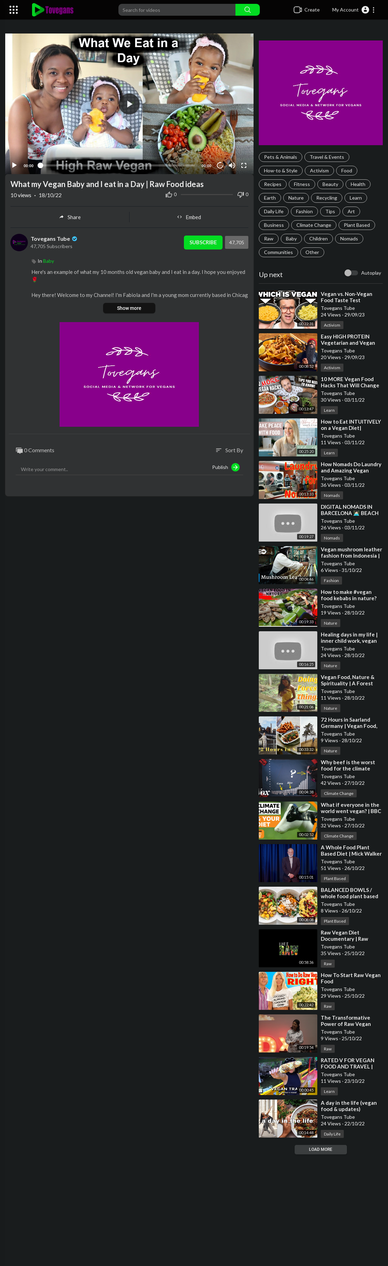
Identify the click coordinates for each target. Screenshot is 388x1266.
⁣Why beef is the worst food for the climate (348, 765)
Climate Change (313, 225)
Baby (291, 238)
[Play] (14, 164)
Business (274, 225)
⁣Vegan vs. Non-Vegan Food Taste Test (346, 297)
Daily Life (274, 211)
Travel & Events (327, 157)
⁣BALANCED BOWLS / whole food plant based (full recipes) (349, 896)
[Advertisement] (194, 1210)
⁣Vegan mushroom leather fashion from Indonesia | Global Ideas (351, 555)
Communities (278, 252)
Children (318, 238)
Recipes (272, 184)
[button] (354, 10)
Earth (270, 198)
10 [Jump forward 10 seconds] (220, 164)
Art (351, 211)
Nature (296, 198)
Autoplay (371, 273)
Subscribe (203, 241)
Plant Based (357, 225)
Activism (319, 170)
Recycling (326, 198)
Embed (189, 216)
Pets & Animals (280, 157)
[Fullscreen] (243, 164)
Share (70, 216)
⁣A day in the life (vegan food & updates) (349, 1106)
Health (358, 184)
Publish (226, 466)
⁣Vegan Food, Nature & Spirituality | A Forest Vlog (347, 683)
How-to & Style (280, 170)
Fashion (304, 211)
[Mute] (231, 164)
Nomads (349, 238)
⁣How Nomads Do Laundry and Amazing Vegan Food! (351, 470)
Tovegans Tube (54, 237)
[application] (129, 103)
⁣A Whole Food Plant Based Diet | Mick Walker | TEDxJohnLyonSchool (351, 853)
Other (312, 252)
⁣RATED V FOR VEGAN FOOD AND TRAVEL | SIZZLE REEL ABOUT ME (350, 1066)
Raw (268, 238)
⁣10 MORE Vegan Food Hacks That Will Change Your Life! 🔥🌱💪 (350, 385)
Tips (330, 211)
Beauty (330, 184)
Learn (356, 198)
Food (346, 170)
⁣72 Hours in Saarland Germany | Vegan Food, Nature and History (349, 725)
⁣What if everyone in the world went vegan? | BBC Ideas (351, 811)
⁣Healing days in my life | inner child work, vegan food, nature (349, 640)
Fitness (302, 184)
